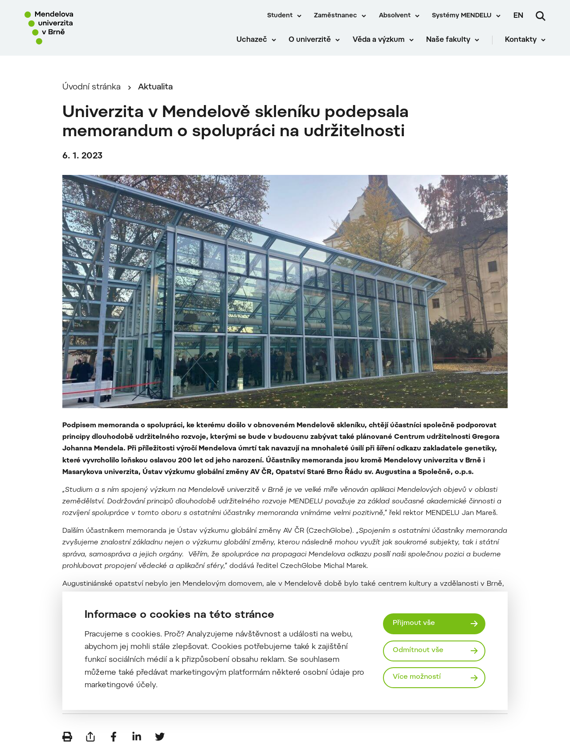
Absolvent (395, 16)
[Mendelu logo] (75, 28)
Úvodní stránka (91, 87)
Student (280, 16)
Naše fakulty (448, 40)
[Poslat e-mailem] (90, 737)
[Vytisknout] (67, 737)
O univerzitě (310, 40)
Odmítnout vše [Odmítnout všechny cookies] (418, 650)
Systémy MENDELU (462, 16)
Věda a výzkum (379, 40)
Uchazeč (251, 40)
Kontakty (521, 40)
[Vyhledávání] (541, 16)
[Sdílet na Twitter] (160, 737)
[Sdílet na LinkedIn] (137, 737)
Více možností (417, 677)
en (518, 16)
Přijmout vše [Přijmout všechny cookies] (414, 623)
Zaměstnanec (335, 16)
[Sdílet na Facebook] (113, 737)
